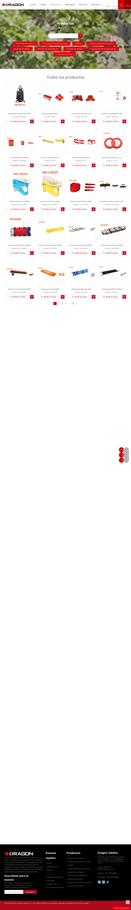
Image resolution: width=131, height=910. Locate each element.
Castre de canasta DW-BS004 (81, 245)
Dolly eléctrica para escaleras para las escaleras (21, 869)
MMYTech (80, 903)
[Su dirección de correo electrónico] (16, 889)
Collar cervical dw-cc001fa (19, 201)
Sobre (43, 5)
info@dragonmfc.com (106, 869)
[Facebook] (99, 882)
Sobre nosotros (52, 867)
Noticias (83, 5)
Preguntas (70, 5)
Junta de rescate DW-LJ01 (81, 114)
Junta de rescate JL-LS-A (111, 158)
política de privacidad (55, 887)
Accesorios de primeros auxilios (55, 43)
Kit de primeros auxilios (25, 43)
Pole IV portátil (36, 867)
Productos (55, 5)
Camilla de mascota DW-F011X (19, 114)
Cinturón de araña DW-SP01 (111, 114)
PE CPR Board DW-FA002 (19, 158)
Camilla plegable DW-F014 (112, 289)
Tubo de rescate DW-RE (50, 158)
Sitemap (61, 903)
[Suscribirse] (30, 889)
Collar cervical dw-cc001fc (50, 201)
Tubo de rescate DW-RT (81, 158)
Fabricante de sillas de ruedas (101, 43)
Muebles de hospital (75, 49)
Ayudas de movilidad (21, 49)
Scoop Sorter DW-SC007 (50, 289)
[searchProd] (63, 35)
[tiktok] (107, 882)
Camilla (78, 43)
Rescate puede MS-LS (50, 114)
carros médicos (20, 864)
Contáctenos (52, 884)
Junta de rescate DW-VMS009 (19, 245)
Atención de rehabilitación (48, 49)
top (128, 902)
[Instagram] (103, 882)
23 (73, 303)
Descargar (96, 5)
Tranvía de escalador (64, 54)
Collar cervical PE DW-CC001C (81, 201)
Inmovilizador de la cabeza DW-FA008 (112, 201)
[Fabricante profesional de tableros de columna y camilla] (6, 852)
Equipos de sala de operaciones (103, 49)
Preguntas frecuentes (55, 877)
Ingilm (86, 903)
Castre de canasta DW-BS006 (19, 289)
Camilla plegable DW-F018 (81, 289)
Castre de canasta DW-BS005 (111, 245)
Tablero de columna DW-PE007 (50, 245)
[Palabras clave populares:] (80, 35)
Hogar (33, 5)
